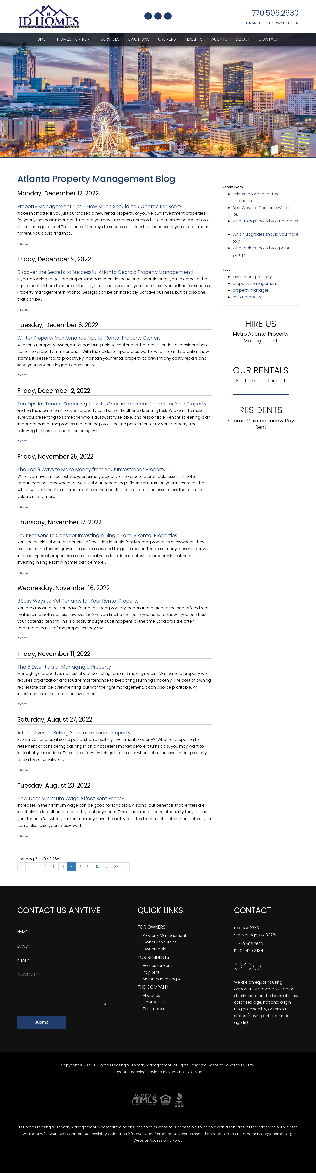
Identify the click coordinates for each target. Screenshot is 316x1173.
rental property (247, 297)
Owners (167, 39)
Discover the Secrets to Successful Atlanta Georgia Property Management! (105, 272)
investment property (252, 277)
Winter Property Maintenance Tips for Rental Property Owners (89, 338)
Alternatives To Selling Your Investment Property (73, 733)
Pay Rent (151, 972)
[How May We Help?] (61, 987)
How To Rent (148, 53)
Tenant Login (258, 23)
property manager (250, 290)
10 (97, 866)
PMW (250, 1065)
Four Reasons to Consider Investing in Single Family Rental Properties (97, 535)
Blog (180, 53)
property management (255, 283)
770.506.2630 (275, 13)
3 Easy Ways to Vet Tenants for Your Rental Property (77, 601)
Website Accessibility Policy (158, 1140)
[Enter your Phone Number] (61, 959)
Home (40, 39)
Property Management (164, 935)
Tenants (193, 39)
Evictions (139, 39)
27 (116, 866)
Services (110, 39)
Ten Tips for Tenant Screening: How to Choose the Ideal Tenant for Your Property (111, 404)
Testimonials (155, 1009)
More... (23, 243)
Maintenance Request (164, 979)
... (37, 866)
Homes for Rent (74, 39)
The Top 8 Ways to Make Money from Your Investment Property (91, 469)
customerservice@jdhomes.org (263, 1133)
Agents (219, 39)
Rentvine (176, 1071)
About (243, 39)
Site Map (194, 1071)
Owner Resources (159, 942)
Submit (41, 1022)
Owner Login (286, 23)
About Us (151, 995)
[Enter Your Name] (61, 931)
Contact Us (153, 1002)
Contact (268, 39)
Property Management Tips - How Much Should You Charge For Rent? (99, 206)
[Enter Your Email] (61, 945)
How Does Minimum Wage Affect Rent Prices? (70, 798)
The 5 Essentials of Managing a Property (64, 667)
